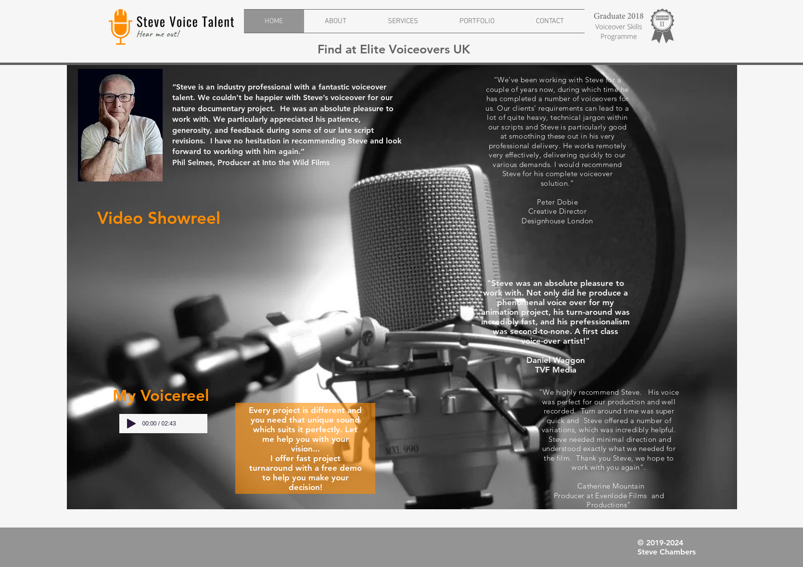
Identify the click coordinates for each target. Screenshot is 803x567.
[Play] (131, 423)
